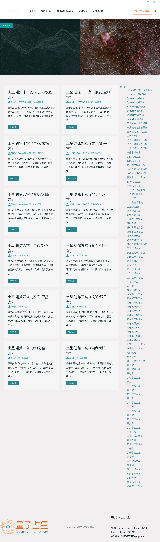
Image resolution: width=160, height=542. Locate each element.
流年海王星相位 (135, 336)
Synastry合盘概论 (136, 106)
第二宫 (130, 398)
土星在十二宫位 (135, 219)
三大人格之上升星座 (137, 123)
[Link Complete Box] (31, 109)
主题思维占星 (134, 152)
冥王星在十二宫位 (136, 177)
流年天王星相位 (135, 319)
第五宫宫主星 (134, 411)
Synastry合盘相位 (136, 110)
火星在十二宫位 (135, 348)
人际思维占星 (134, 156)
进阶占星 (131, 477)
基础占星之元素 (135, 227)
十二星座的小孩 (135, 202)
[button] (142, 11)
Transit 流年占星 (135, 119)
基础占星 (131, 223)
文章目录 (30, 11)
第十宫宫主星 (134, 452)
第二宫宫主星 (134, 402)
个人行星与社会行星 (137, 148)
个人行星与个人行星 (137, 144)
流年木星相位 (134, 327)
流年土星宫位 (134, 306)
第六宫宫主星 (134, 427)
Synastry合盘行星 (136, 115)
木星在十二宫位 (135, 281)
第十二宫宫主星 (135, 444)
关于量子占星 (88, 11)
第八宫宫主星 (134, 419)
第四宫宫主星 (134, 461)
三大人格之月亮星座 (137, 131)
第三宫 (130, 381)
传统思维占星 (134, 160)
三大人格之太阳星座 (137, 127)
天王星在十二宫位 (136, 252)
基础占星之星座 (135, 236)
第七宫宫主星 (134, 377)
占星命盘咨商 (134, 206)
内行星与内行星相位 (137, 169)
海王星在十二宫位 (136, 344)
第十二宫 (131, 440)
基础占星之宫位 (135, 231)
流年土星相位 (134, 311)
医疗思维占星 (134, 185)
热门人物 (131, 352)
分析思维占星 (134, 181)
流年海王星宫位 (135, 331)
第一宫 (130, 365)
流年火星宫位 (134, 340)
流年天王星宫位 (135, 315)
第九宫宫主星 (134, 394)
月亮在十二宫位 (135, 277)
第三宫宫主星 (134, 386)
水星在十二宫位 (135, 294)
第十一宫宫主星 (135, 436)
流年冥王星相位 (135, 302)
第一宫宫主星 (134, 369)
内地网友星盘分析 (136, 165)
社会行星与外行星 (136, 361)
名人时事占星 (134, 211)
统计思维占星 (134, 469)
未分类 (130, 286)
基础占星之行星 (135, 240)
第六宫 (130, 423)
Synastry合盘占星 (136, 98)
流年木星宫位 (134, 323)
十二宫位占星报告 (136, 190)
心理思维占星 (134, 273)
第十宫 (130, 448)
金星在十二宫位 (135, 486)
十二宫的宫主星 (135, 194)
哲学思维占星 (134, 215)
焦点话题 (131, 356)
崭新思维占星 (134, 269)
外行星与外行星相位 (137, 244)
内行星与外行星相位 (137, 173)
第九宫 (130, 390)
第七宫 (130, 373)
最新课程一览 (42, 11)
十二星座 (131, 198)
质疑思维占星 (134, 473)
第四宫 (130, 457)
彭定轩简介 (75, 11)
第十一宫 (131, 432)
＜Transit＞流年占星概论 (139, 90)
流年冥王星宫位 (135, 298)
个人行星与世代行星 (137, 140)
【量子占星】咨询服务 (59, 11)
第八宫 (130, 415)
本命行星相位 (134, 290)
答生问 (130, 465)
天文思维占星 (134, 248)
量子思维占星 (134, 482)
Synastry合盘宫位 (136, 102)
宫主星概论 (132, 261)
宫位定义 (131, 265)
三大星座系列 (134, 135)
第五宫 (130, 407)
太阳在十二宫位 (135, 256)
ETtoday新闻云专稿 (137, 94)
